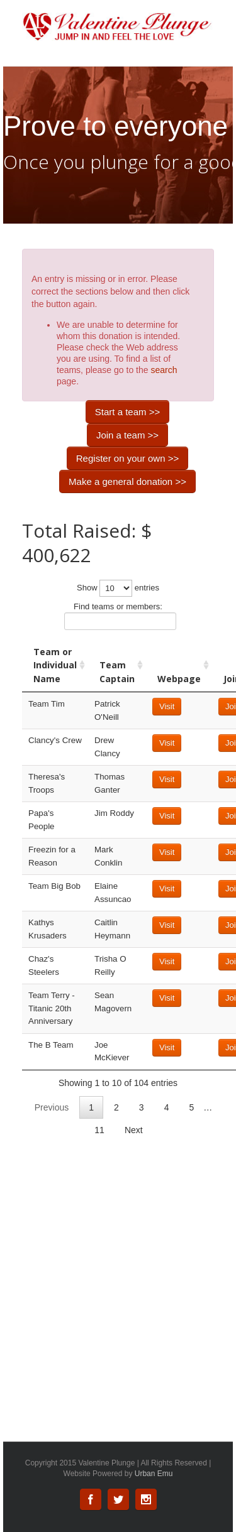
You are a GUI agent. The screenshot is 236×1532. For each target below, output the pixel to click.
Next (134, 1130)
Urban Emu (154, 1473)
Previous (52, 1107)
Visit (166, 706)
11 (99, 1130)
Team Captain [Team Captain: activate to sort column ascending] (117, 672)
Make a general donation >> (127, 481)
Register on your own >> (127, 458)
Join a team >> (127, 435)
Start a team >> (127, 411)
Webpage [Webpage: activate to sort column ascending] (179, 679)
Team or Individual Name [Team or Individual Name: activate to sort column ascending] (55, 665)
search (163, 370)
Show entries (118, 588)
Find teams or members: (120, 616)
